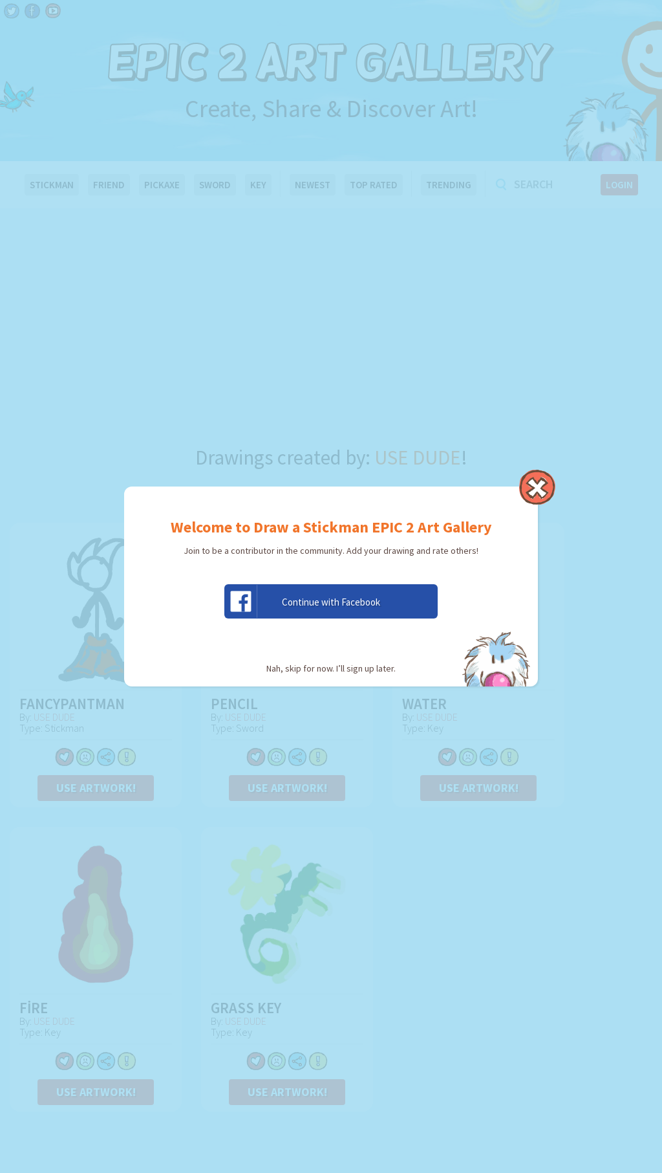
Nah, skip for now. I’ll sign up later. (331, 668)
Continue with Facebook (302, 601)
